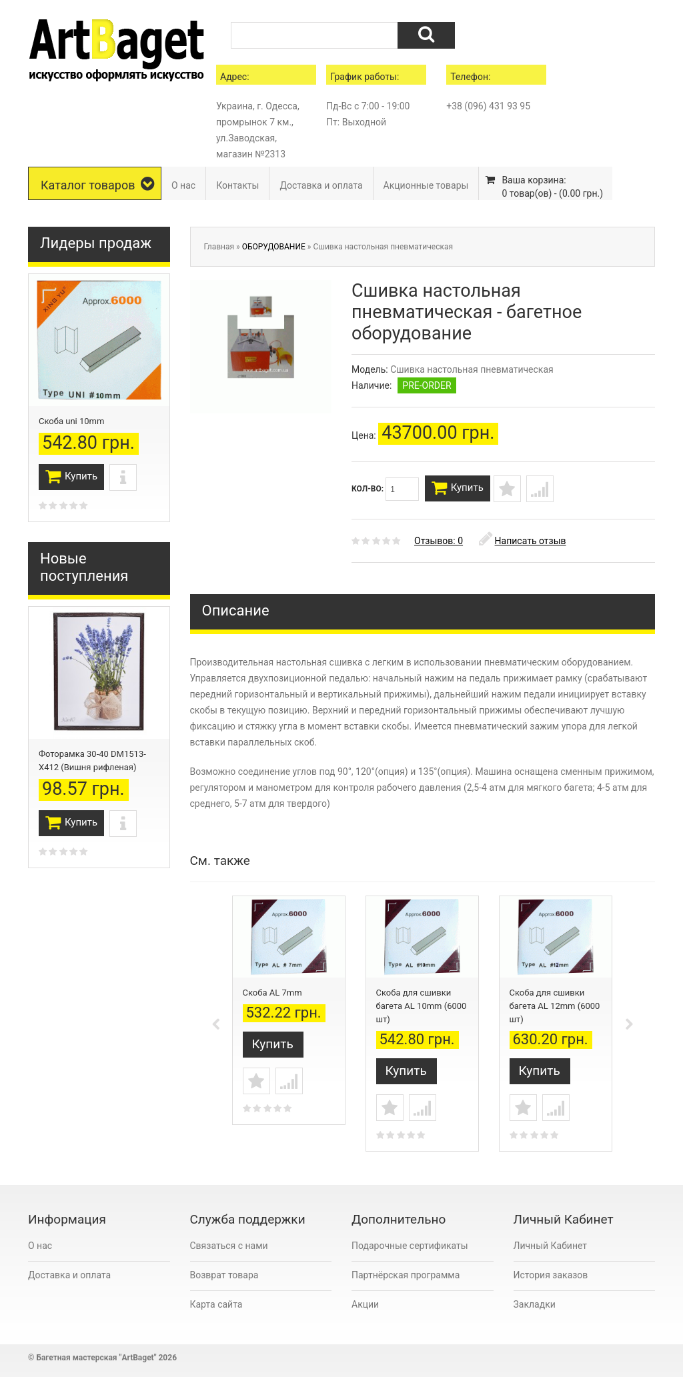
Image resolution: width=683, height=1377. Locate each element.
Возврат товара (224, 1279)
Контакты (237, 185)
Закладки (535, 1308)
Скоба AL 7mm (272, 999)
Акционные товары (426, 185)
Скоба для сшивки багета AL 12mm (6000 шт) (555, 1012)
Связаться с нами (229, 1249)
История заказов (551, 1279)
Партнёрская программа (406, 1279)
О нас (183, 185)
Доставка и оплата (320, 185)
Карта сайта (216, 1308)
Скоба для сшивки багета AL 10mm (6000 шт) (421, 1012)
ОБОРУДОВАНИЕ (273, 246)
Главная (219, 246)
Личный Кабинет (551, 1249)
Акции (365, 1308)
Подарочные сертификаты (410, 1249)
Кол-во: (385, 489)
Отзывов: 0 (438, 547)
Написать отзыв (522, 547)
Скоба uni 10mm (71, 421)
